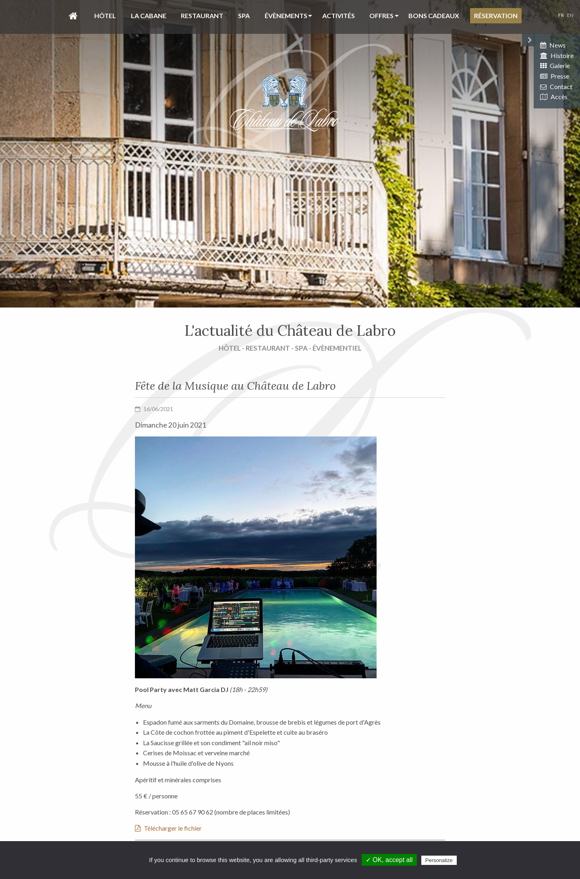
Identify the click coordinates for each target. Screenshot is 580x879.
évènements (286, 15)
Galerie (555, 65)
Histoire (557, 55)
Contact (556, 86)
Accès (554, 96)
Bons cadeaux (433, 15)
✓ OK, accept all (389, 859)
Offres (381, 15)
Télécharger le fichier (168, 828)
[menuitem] (71, 15)
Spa (244, 15)
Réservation (496, 15)
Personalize (439, 860)
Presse (554, 76)
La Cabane (148, 15)
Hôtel (105, 15)
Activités (338, 15)
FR (561, 15)
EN (570, 15)
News (553, 45)
